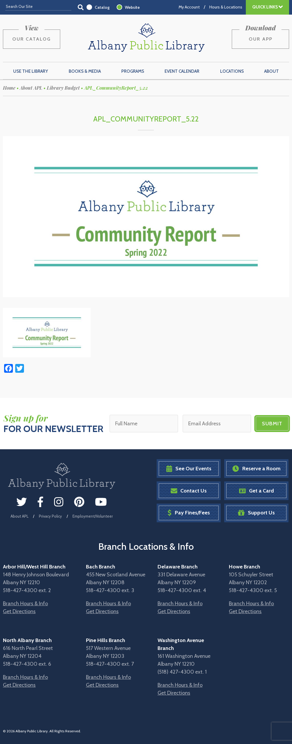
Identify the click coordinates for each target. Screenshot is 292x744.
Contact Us (189, 491)
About (271, 71)
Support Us (256, 512)
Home (9, 88)
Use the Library (30, 71)
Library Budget (63, 88)
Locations (232, 71)
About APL (31, 88)
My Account (189, 7)
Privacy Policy (50, 516)
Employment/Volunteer (92, 516)
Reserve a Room (256, 468)
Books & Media (85, 71)
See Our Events (188, 468)
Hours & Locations (225, 7)
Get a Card (256, 491)
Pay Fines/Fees (188, 512)
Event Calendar (182, 71)
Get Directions (19, 611)
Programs (132, 71)
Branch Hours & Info (25, 603)
